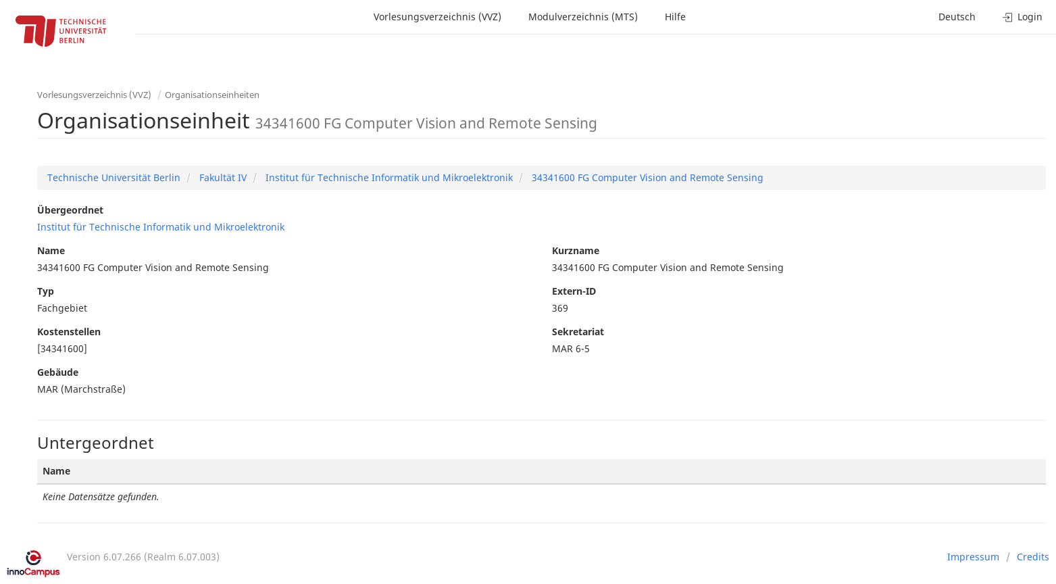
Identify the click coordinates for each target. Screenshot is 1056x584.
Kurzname (575, 250)
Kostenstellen (69, 331)
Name (51, 250)
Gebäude (57, 372)
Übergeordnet (70, 209)
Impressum (973, 556)
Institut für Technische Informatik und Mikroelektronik (388, 177)
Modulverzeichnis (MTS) (583, 16)
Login (1022, 16)
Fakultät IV (222, 177)
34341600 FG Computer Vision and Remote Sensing (646, 177)
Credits (1033, 556)
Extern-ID (574, 291)
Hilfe (675, 16)
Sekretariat (578, 331)
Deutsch (957, 16)
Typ (45, 291)
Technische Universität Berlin (113, 177)
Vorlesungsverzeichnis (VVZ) (437, 16)
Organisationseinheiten (212, 95)
